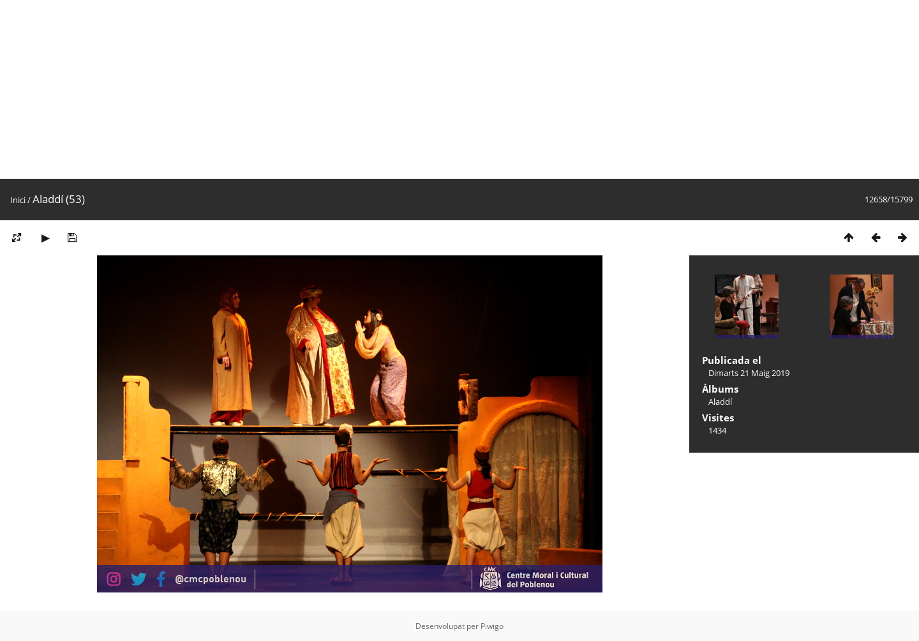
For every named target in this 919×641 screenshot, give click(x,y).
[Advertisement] (383, 89)
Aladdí (720, 401)
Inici (18, 200)
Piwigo (492, 626)
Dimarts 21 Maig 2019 (748, 373)
